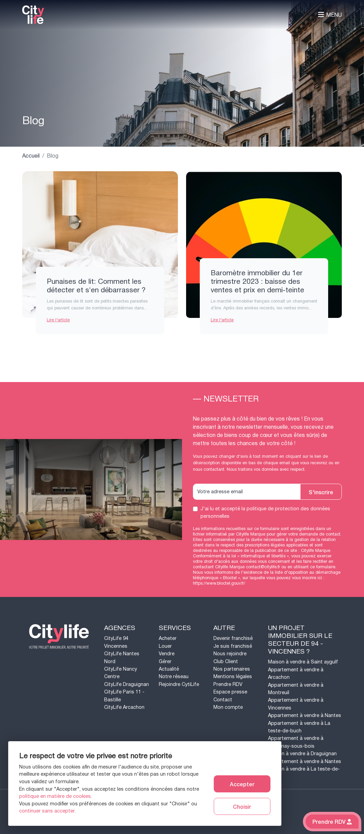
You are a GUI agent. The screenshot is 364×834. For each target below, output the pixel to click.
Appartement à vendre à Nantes (304, 715)
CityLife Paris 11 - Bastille (124, 695)
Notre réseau (173, 677)
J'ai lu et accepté (265, 512)
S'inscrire (321, 492)
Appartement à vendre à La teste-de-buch (299, 727)
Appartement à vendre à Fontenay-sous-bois (295, 742)
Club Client (225, 661)
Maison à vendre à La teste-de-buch (304, 772)
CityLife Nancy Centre (120, 673)
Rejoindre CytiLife (179, 684)
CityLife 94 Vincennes (116, 642)
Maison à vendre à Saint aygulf (303, 662)
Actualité (169, 669)
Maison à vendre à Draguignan (302, 754)
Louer (165, 646)
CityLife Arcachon (124, 707)
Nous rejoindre (230, 654)
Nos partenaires (231, 669)
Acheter (168, 638)
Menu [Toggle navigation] (330, 15)
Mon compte (228, 707)
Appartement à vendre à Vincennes (295, 704)
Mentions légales (232, 677)
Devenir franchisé (233, 638)
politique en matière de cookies (55, 796)
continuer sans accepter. (47, 811)
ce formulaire (322, 567)
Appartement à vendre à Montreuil (295, 689)
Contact (222, 700)
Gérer (165, 661)
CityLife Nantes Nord (121, 657)
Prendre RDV (227, 684)
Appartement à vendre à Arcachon (295, 673)
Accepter (242, 784)
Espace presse (230, 692)
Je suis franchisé (232, 646)
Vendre (166, 654)
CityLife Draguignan (126, 684)
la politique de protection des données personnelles (265, 512)
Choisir (242, 806)
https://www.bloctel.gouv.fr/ (219, 583)
